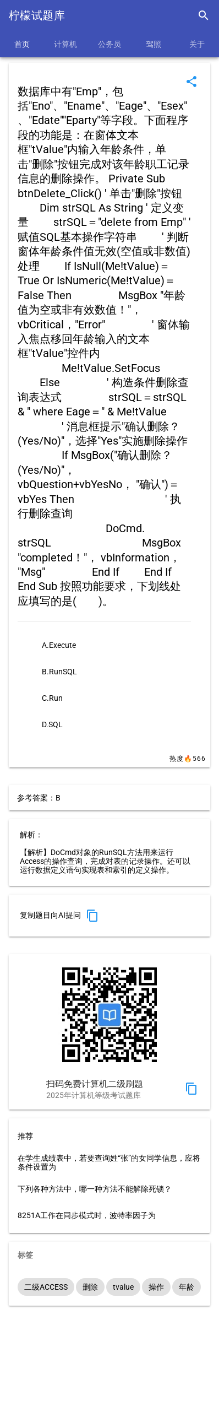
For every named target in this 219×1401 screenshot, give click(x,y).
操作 (156, 1287)
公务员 (109, 44)
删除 (90, 1287)
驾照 (153, 44)
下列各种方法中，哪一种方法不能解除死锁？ (95, 1188)
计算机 (65, 44)
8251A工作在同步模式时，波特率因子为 (87, 1215)
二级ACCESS (46, 1287)
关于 (197, 44)
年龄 (186, 1287)
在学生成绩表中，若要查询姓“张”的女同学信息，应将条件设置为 (109, 1162)
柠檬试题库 (37, 15)
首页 (22, 44)
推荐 (25, 1136)
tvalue (123, 1287)
